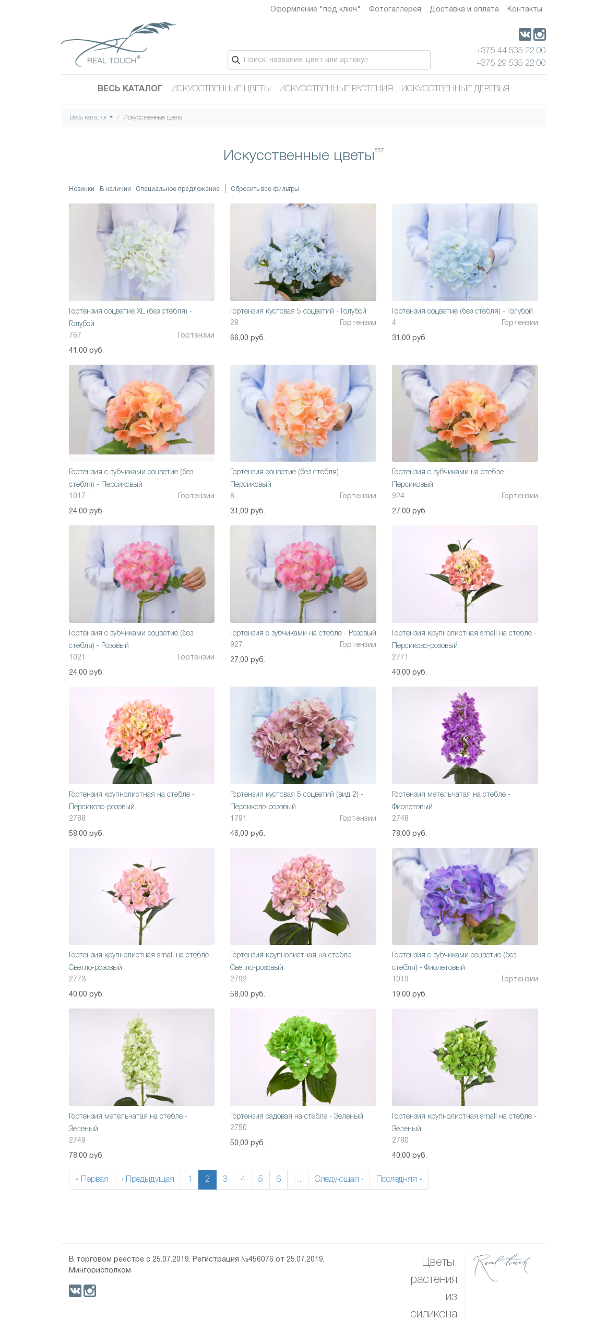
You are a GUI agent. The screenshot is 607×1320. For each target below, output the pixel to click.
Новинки (81, 189)
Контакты (524, 9)
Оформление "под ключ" (315, 9)
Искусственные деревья (455, 89)
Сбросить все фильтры (265, 189)
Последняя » (399, 1179)
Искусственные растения (336, 89)
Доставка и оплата (464, 9)
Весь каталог (130, 89)
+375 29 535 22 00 (511, 63)
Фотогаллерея (395, 9)
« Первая (92, 1179)
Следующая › (339, 1179)
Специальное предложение (178, 189)
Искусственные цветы (221, 89)
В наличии (115, 189)
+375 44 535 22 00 (511, 51)
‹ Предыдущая (148, 1179)
